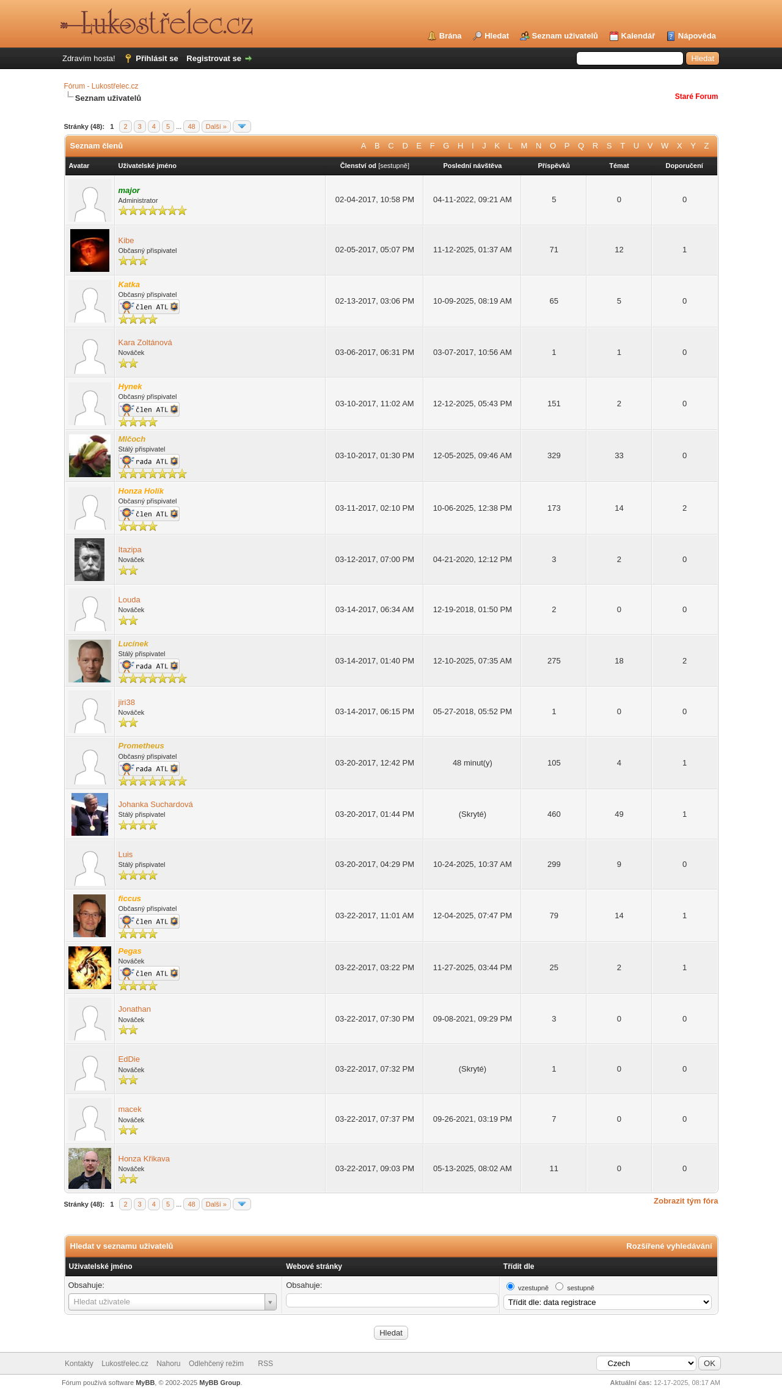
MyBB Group (219, 1382)
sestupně (393, 165)
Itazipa (130, 549)
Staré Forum (696, 96)
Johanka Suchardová (156, 804)
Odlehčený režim (216, 1363)
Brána (450, 35)
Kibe (126, 240)
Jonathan (135, 1009)
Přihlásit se (157, 58)
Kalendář (638, 35)
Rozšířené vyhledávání (669, 1246)
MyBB (145, 1382)
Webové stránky (314, 1266)
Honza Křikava (144, 1158)
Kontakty (79, 1363)
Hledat (496, 35)
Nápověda (697, 35)
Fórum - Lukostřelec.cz (101, 86)
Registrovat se (213, 58)
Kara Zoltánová (145, 342)
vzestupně (533, 1288)
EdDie (129, 1059)
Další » (216, 126)
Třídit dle (519, 1266)
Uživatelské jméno (101, 1266)
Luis (126, 854)
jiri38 (127, 702)
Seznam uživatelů (565, 35)
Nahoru (168, 1363)
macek (130, 1109)
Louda (130, 599)
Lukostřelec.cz (124, 1363)
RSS (265, 1363)
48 (191, 126)
